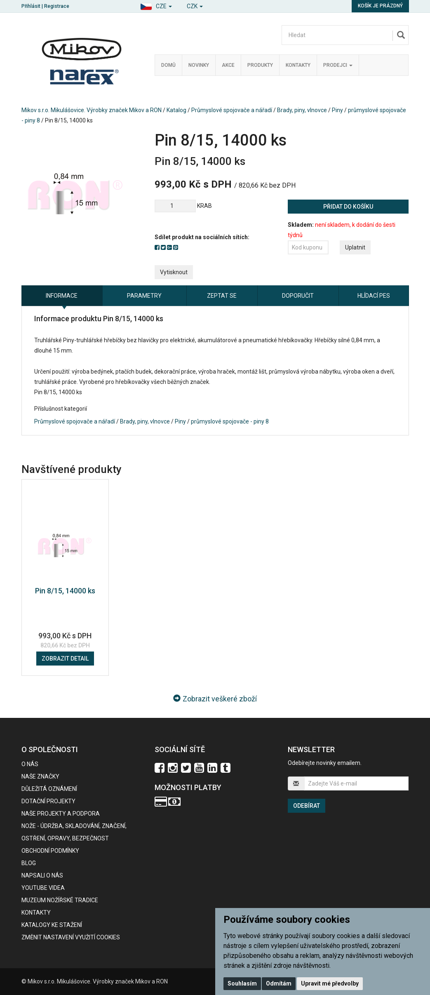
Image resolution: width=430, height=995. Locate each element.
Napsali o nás (42, 875)
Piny (337, 110)
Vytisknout (174, 272)
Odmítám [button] (278, 983)
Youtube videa (43, 887)
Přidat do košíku (348, 206)
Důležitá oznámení (49, 789)
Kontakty (298, 65)
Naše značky (40, 776)
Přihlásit (30, 6)
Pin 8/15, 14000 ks (65, 590)
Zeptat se (222, 295)
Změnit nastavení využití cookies (70, 937)
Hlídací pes (373, 295)
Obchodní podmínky (50, 850)
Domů (168, 65)
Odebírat (306, 805)
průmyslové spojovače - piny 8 (230, 421)
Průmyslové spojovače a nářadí (231, 110)
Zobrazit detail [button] (65, 658)
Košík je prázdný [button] (380, 6)
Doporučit (298, 295)
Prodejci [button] (337, 65)
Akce (228, 65)
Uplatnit (355, 247)
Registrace (56, 6)
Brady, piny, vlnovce (302, 110)
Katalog (176, 110)
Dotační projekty (48, 801)
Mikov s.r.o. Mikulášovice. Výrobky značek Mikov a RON (91, 110)
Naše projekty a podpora (60, 813)
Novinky (198, 65)
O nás (29, 764)
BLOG (28, 863)
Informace (62, 295)
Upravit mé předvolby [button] (330, 983)
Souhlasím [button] (242, 983)
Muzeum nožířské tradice (59, 900)
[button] (156, 5)
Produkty (260, 65)
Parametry (144, 295)
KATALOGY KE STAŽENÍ (51, 925)
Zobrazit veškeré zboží (215, 698)
